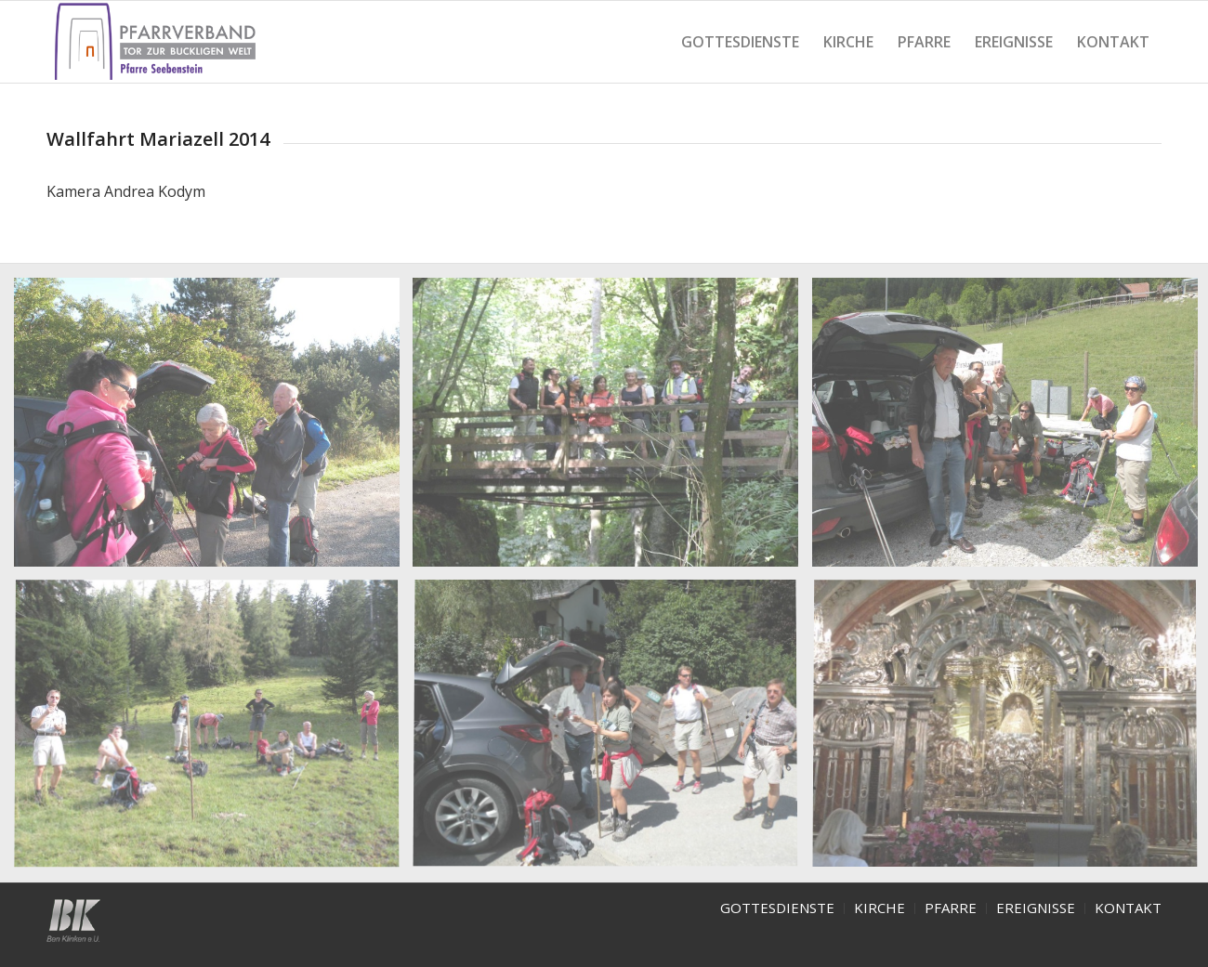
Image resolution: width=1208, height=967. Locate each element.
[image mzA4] (214, 732)
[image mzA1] (214, 429)
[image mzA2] (612, 429)
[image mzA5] (612, 732)
